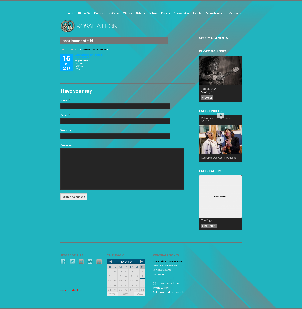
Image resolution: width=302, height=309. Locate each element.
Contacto (235, 13)
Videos (127, 13)
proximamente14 (77, 40)
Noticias (113, 13)
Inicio (70, 13)
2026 (140, 294)
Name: (65, 100)
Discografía (181, 13)
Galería (140, 13)
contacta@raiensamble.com (167, 261)
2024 (112, 294)
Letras (153, 13)
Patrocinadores (215, 13)
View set (207, 97)
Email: (65, 115)
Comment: (67, 145)
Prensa (165, 13)
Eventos (99, 13)
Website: (66, 130)
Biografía (84, 13)
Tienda (197, 13)
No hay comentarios (94, 49)
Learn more (209, 226)
